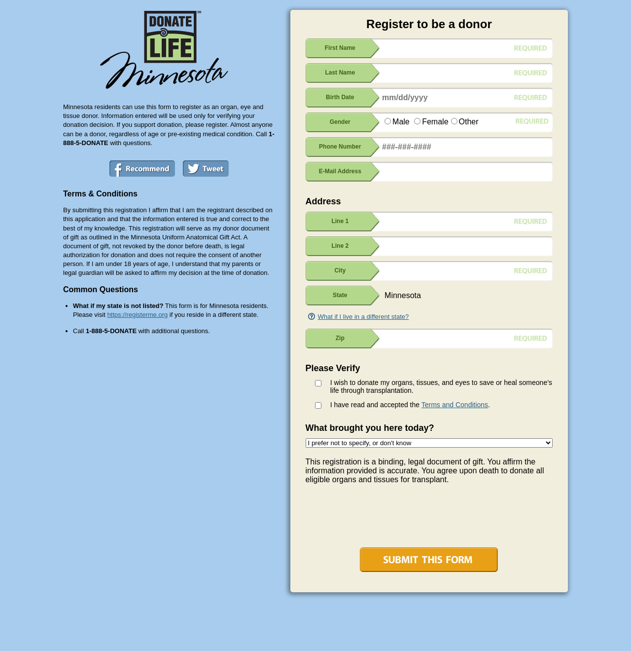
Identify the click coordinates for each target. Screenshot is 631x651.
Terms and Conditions (454, 405)
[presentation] (381, 518)
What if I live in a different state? (363, 316)
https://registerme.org (137, 314)
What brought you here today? (370, 428)
